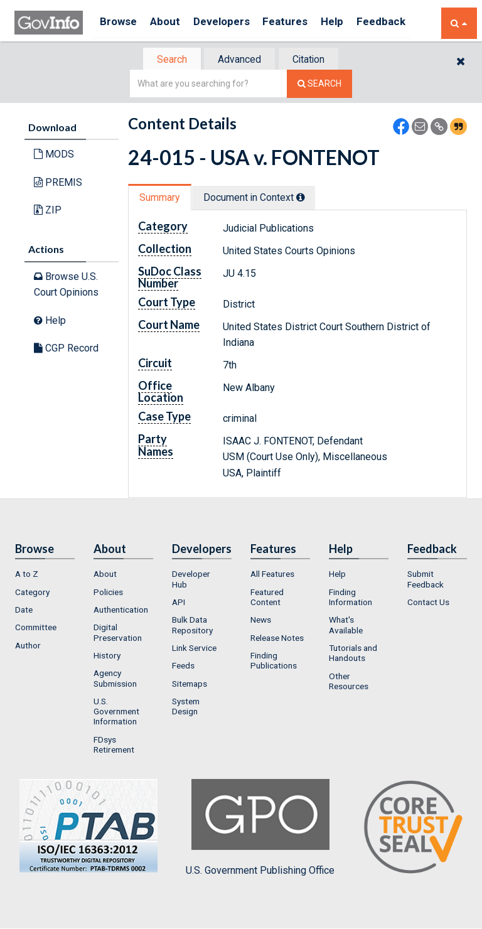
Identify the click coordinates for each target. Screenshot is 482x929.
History (107, 657)
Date (24, 611)
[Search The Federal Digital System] (319, 85)
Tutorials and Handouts (353, 654)
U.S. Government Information (116, 712)
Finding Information (350, 598)
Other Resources (348, 682)
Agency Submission (115, 679)
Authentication (121, 611)
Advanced (238, 60)
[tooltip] (307, 198)
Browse (120, 23)
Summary (161, 199)
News (260, 621)
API (178, 603)
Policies (108, 593)
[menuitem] (45, 575)
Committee (35, 629)
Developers (232, 23)
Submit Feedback (425, 581)
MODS (54, 155)
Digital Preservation (118, 634)
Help (351, 23)
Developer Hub (191, 581)
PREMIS (58, 184)
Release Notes (277, 639)
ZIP (48, 211)
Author (28, 647)
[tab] (166, 59)
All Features (272, 576)
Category (32, 593)
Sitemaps (189, 685)
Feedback (404, 23)
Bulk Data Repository (192, 626)
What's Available (346, 626)
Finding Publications (273, 662)
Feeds (183, 667)
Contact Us (428, 603)
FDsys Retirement (114, 746)
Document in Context (261, 199)
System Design (186, 707)
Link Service (194, 649)
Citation (313, 60)
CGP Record (66, 349)
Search (166, 60)
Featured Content (267, 598)
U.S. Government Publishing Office (260, 829)
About (171, 23)
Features (300, 23)
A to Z (26, 576)
